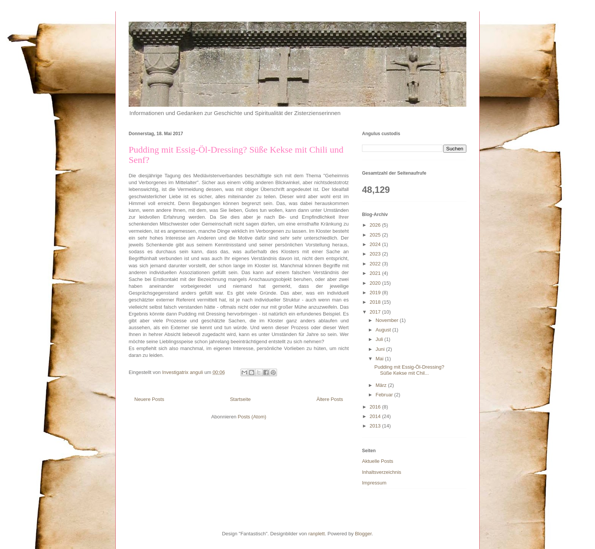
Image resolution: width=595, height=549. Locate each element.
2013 (376, 426)
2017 (376, 312)
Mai (380, 358)
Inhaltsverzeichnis (381, 472)
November (388, 320)
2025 (376, 235)
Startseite (240, 399)
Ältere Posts (329, 399)
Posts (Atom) (252, 417)
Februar (385, 395)
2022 (376, 264)
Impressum (374, 483)
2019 (376, 292)
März (382, 385)
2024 (376, 244)
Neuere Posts (149, 399)
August (384, 330)
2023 (376, 254)
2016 (376, 407)
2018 (376, 302)
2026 (376, 225)
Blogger (363, 533)
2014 (376, 416)
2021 (376, 273)
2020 (376, 283)
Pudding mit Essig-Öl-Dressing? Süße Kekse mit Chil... (409, 370)
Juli (380, 339)
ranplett (316, 533)
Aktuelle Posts (377, 461)
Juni (381, 349)
